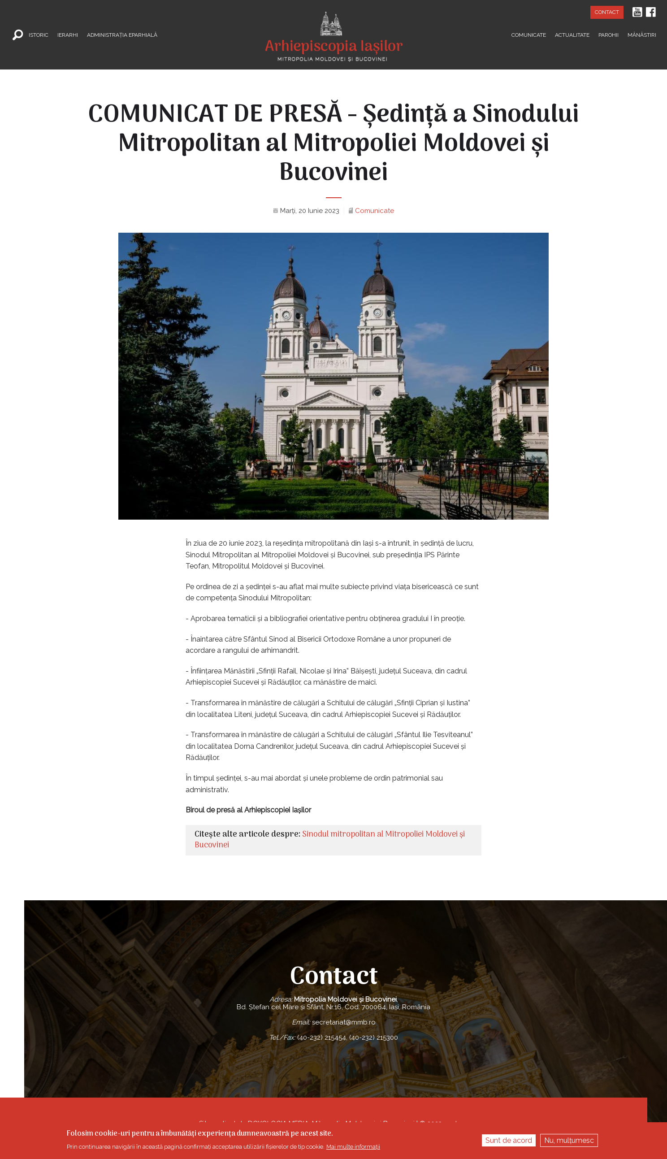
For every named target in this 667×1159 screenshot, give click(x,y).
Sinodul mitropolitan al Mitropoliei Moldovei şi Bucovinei (330, 840)
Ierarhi (67, 34)
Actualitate (572, 34)
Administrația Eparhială (122, 34)
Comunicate (528, 34)
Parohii (608, 34)
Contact (607, 12)
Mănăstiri (642, 34)
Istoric (38, 34)
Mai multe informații (353, 1146)
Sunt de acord (508, 1140)
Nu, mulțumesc (569, 1140)
